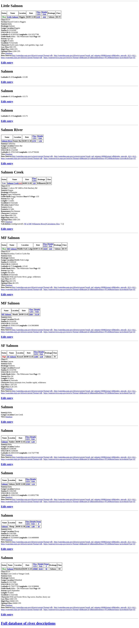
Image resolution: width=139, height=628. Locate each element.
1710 (28, 442)
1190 (36, 357)
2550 (28, 484)
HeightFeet (44, 13)
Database (8, 53)
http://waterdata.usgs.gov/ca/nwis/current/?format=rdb (32, 156)
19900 (35, 569)
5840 (31, 314)
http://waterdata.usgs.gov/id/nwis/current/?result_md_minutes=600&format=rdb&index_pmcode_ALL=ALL (95, 55)
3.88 (33, 527)
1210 (38, 17)
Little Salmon (12, 6)
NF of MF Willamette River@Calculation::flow (42, 224)
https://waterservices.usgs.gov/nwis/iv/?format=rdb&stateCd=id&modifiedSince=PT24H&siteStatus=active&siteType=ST (89, 58)
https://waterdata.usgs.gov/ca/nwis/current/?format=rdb (21, 158)
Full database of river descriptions (28, 623)
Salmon (7, 71)
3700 (28, 527)
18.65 (41, 569)
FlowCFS (39, 13)
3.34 (33, 484)
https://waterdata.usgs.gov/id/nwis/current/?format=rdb (21, 58)
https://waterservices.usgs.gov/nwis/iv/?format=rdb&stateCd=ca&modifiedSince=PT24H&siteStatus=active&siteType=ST (90, 158)
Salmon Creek (12, 172)
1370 (34, 141)
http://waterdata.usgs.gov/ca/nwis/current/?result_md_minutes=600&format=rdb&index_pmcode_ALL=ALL (95, 156)
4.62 (44, 17)
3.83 (50, 249)
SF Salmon (9, 345)
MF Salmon (10, 238)
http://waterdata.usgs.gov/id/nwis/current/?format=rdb (32, 55)
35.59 (37, 314)
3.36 (40, 141)
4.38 (41, 357)
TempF (38, 523)
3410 (45, 249)
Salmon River (12, 130)
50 (39, 527)
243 (34, 183)
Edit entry (7, 62)
